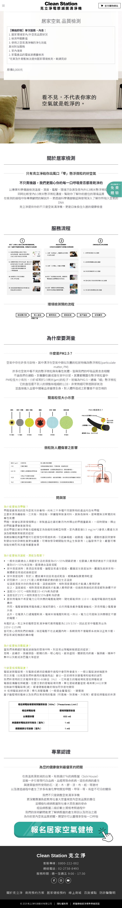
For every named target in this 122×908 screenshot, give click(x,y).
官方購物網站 (109, 5)
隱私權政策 (62, 903)
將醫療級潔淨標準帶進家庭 (86, 903)
